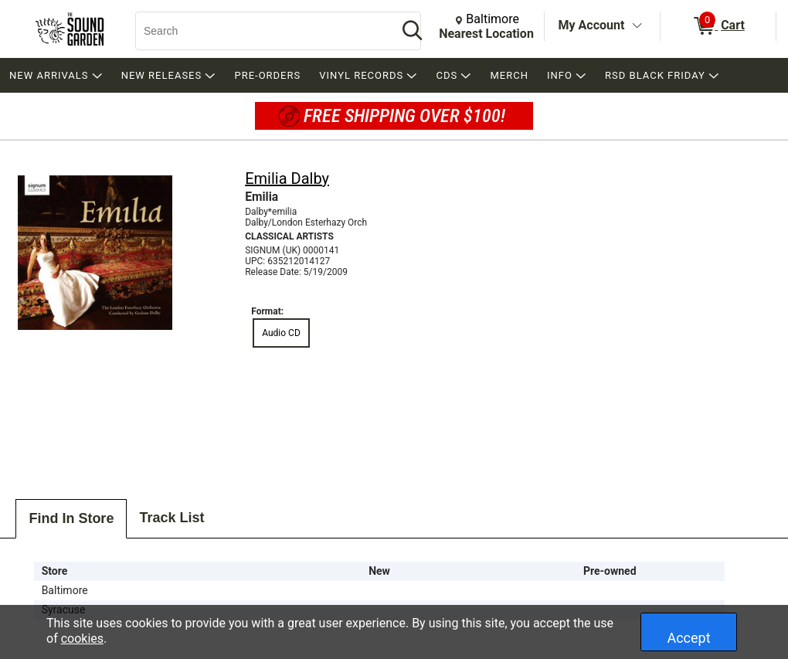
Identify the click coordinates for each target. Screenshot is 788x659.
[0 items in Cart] (718, 26)
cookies (82, 638)
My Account (592, 25)
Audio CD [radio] (281, 333)
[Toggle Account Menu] (636, 26)
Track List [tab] (171, 517)
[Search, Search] (259, 30)
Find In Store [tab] (71, 518)
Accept (688, 638)
